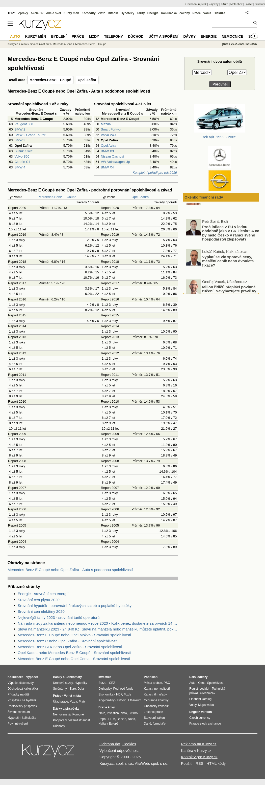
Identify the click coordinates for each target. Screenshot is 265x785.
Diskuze (219, 13)
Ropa (102, 719)
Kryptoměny (106, 700)
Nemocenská (62, 714)
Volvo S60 (22, 156)
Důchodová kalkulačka (23, 688)
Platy (82, 701)
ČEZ (112, 683)
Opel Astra (108, 145)
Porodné (78, 714)
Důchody (59, 726)
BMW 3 (20, 140)
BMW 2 (20, 129)
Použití (187, 763)
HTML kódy (216, 763)
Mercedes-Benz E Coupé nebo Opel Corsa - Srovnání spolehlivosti (74, 659)
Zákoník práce (153, 712)
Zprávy (23, 13)
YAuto (224, 4)
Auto (24, 44)
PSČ (167, 683)
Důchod (135, 36)
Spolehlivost (215, 683)
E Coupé (70, 197)
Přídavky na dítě (19, 694)
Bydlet (249, 4)
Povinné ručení (18, 723)
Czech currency (199, 717)
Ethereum (134, 700)
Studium (260, 4)
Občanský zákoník (156, 706)
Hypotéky (127, 13)
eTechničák (207, 693)
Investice (104, 677)
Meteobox (236, 4)
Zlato (101, 13)
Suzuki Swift (24, 151)
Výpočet (32, 677)
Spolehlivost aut (39, 44)
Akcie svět (53, 13)
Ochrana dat (109, 744)
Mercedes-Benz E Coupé (50, 80)
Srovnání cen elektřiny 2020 (41, 611)
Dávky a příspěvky (66, 708)
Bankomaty (73, 677)
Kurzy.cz (13, 44)
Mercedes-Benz (50, 197)
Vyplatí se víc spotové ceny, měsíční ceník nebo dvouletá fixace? (228, 276)
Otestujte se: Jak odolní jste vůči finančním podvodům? (227, 213)
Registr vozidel (199, 688)
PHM (111, 719)
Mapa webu (206, 705)
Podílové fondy (123, 688)
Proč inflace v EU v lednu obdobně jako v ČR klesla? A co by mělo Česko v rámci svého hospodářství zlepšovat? (230, 247)
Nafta (131, 719)
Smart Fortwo (111, 129)
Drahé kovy (106, 707)
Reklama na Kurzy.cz (199, 744)
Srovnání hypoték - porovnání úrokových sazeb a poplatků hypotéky (74, 605)
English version (200, 712)
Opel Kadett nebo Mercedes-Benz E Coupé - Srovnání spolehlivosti (74, 652)
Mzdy (94, 36)
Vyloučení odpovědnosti (119, 750)
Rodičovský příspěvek (22, 706)
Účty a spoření (163, 36)
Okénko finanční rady (203, 197)
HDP (119, 694)
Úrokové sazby (63, 683)
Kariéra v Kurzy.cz (196, 750)
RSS (199, 763)
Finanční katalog (200, 699)
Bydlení (58, 36)
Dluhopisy (105, 688)
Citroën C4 (22, 162)
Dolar (81, 688)
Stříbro (133, 713)
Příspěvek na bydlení (22, 700)
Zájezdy (214, 4)
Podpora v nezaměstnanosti (72, 720)
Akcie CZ (37, 13)
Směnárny (60, 688)
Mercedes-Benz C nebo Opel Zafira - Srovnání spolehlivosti (67, 641)
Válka (207, 13)
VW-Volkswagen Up (115, 162)
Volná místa (72, 695)
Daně (147, 723)
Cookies (129, 744)
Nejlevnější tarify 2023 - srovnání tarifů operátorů (58, 617)
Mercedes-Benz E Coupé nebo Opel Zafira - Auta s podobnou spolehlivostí (70, 570)
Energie (152, 13)
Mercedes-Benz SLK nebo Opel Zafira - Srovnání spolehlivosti (70, 647)
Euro (72, 688)
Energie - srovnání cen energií (43, 594)
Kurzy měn (71, 13)
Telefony (113, 36)
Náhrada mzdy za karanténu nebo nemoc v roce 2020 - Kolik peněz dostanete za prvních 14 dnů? (98, 623)
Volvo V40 (108, 135)
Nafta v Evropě (108, 723)
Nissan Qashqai (112, 156)
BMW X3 (107, 151)
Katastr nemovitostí (157, 688)
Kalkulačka (169, 13)
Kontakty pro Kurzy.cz (199, 757)
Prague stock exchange (205, 723)
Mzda (73, 701)
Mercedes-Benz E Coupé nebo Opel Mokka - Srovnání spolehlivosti (74, 635)
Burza (102, 683)
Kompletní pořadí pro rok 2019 (154, 173)
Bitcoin (113, 13)
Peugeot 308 (24, 124)
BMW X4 (107, 167)
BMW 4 (20, 167)
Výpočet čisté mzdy (21, 683)
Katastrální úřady (155, 694)
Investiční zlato (117, 713)
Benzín (121, 719)
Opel (134, 197)
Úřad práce (60, 701)
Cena (201, 683)
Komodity (88, 13)
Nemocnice (232, 36)
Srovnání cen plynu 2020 (39, 600)
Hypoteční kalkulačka (22, 717)
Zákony (184, 13)
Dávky (189, 36)
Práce (197, 13)
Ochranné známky (156, 700)
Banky (57, 677)
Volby (192, 705)
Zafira (144, 197)
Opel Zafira (87, 80)
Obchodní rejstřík (196, 4)
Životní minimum (19, 712)
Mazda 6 (107, 124)
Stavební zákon (154, 717)
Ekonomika (105, 694)
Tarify (141, 13)
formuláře (159, 723)
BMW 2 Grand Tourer (30, 135)
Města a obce (153, 683)
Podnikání (151, 677)
